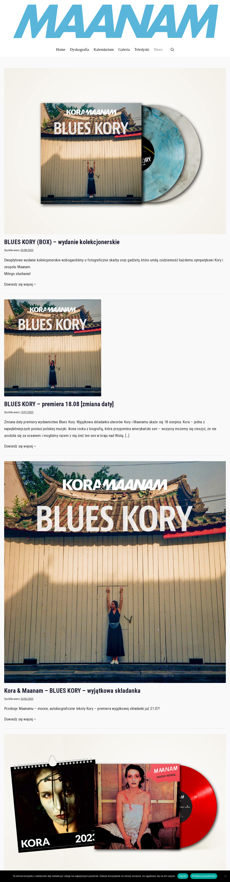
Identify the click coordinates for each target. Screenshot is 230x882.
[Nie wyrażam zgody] (225, 876)
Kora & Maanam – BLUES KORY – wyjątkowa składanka (72, 690)
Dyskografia (79, 49)
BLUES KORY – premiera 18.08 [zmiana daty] (59, 404)
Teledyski (141, 49)
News (158, 49)
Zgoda (182, 876)
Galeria (124, 49)
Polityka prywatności (203, 876)
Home (60, 49)
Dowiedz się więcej (20, 284)
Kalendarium (104, 49)
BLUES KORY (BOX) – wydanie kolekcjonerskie (62, 242)
